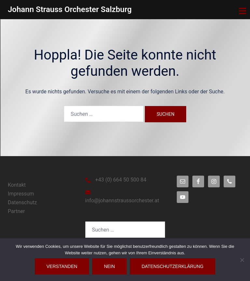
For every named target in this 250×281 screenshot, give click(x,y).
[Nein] (242, 260)
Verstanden (62, 266)
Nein (109, 266)
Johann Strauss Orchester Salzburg (70, 9)
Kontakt (17, 185)
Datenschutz (22, 202)
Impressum (21, 194)
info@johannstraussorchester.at (122, 200)
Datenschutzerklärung (172, 266)
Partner (16, 211)
